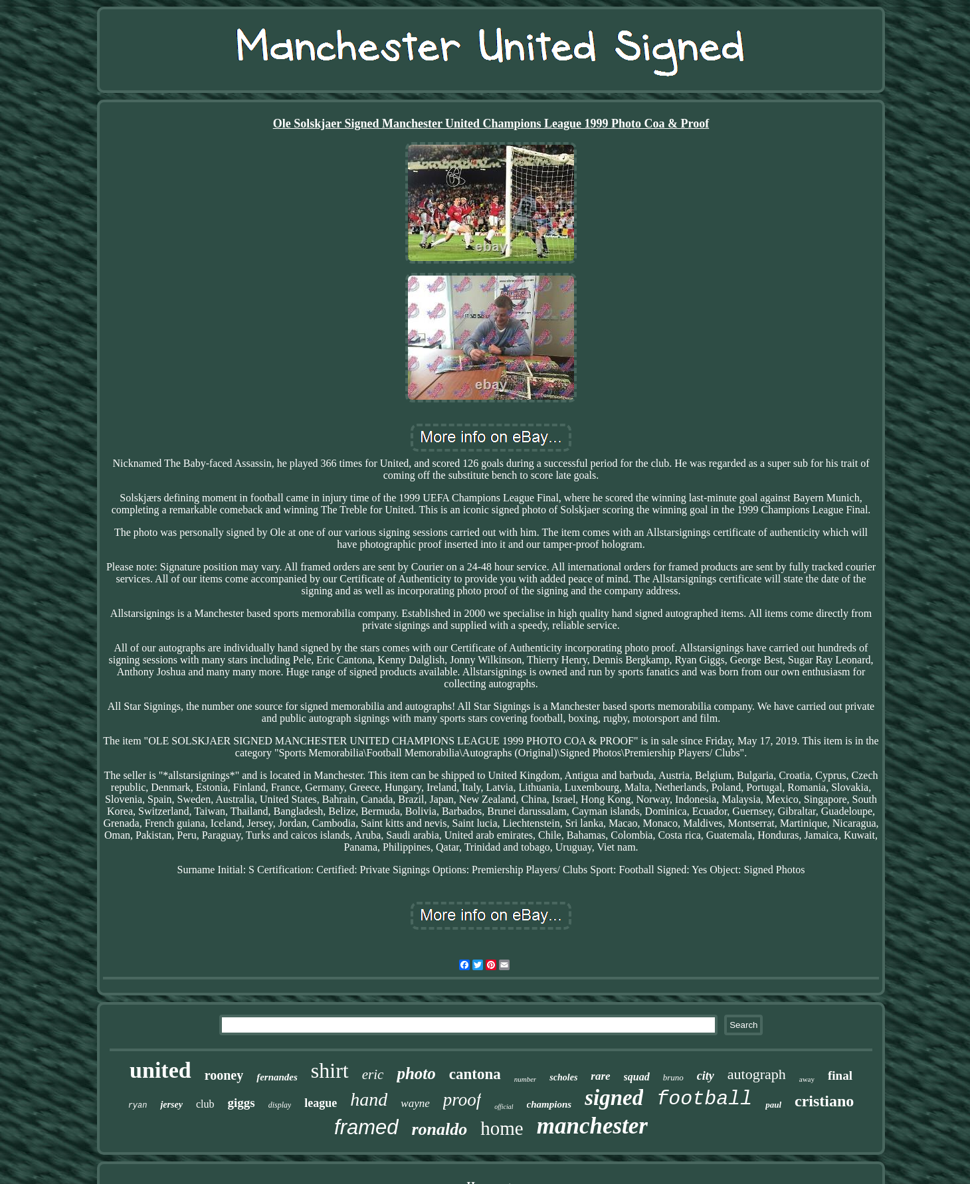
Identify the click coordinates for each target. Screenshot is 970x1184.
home (501, 1128)
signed (614, 1098)
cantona (475, 1074)
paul (773, 1105)
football (704, 1099)
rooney (224, 1075)
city (705, 1075)
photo (416, 1073)
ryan (137, 1105)
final (840, 1075)
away (807, 1079)
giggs (240, 1103)
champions (549, 1104)
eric (373, 1074)
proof (462, 1100)
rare (600, 1076)
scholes (563, 1077)
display (280, 1105)
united (160, 1070)
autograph (757, 1074)
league (320, 1103)
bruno (673, 1077)
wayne (415, 1103)
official (503, 1106)
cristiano (824, 1101)
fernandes (277, 1077)
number (525, 1079)
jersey (171, 1105)
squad (637, 1076)
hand (368, 1099)
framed (366, 1127)
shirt (330, 1070)
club (205, 1104)
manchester (592, 1126)
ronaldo (440, 1129)
